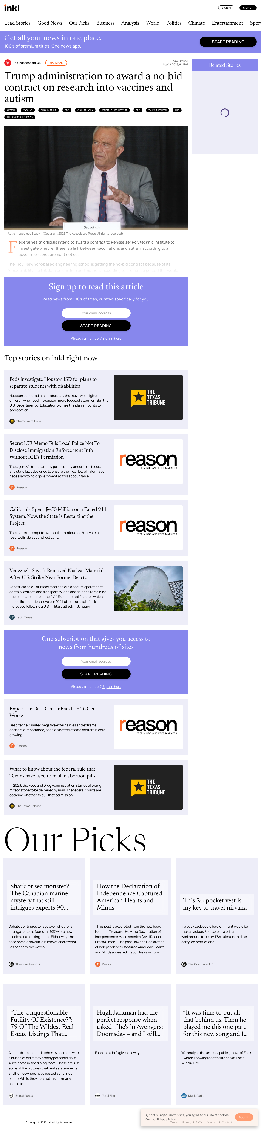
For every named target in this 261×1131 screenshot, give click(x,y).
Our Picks (79, 23)
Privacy (186, 1122)
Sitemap (212, 1122)
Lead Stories (17, 23)
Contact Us (229, 1122)
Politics (173, 23)
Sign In (226, 7)
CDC (67, 110)
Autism (11, 110)
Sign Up (248, 7)
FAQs (199, 1122)
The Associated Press (20, 117)
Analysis (130, 23)
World (152, 23)
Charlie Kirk (85, 110)
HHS (177, 110)
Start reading (228, 42)
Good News (49, 23)
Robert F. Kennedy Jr (114, 110)
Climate (196, 23)
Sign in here (111, 338)
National (56, 63)
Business (105, 23)
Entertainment (227, 23)
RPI (138, 110)
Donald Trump (48, 110)
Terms (174, 1122)
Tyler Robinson (157, 110)
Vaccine (27, 110)
